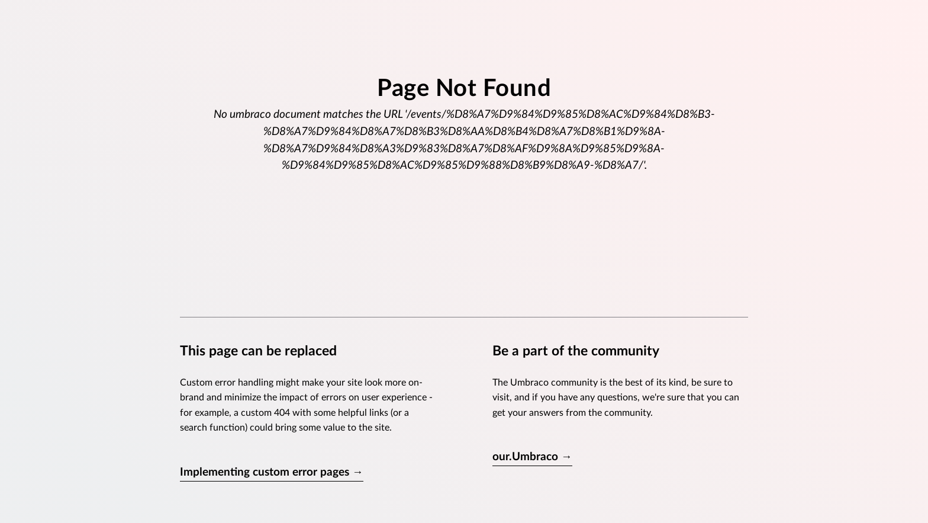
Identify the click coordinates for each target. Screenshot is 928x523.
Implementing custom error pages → (271, 472)
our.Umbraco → (532, 457)
